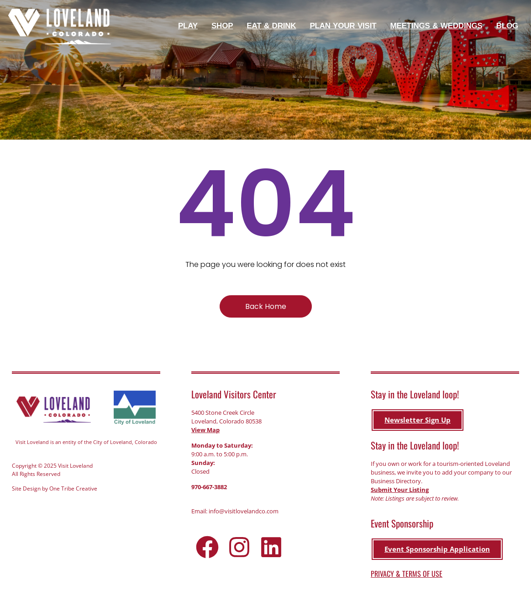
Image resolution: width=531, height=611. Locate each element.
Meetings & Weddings (438, 26)
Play (190, 26)
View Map (205, 430)
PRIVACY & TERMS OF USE (406, 573)
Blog (507, 25)
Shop (224, 26)
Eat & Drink (273, 26)
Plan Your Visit (345, 26)
